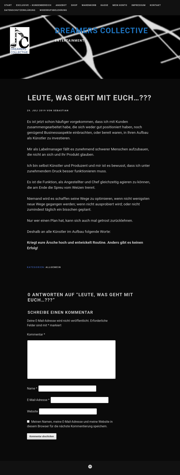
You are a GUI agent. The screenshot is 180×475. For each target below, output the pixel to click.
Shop (74, 5)
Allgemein (53, 267)
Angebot (61, 5)
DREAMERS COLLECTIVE (101, 30)
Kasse (104, 5)
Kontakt (155, 5)
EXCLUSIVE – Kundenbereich (33, 5)
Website (32, 411)
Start (8, 5)
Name (32, 388)
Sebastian (61, 110)
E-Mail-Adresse (38, 400)
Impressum (138, 5)
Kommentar (36, 334)
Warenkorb (89, 5)
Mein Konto (119, 5)
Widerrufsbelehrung (53, 10)
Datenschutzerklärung (19, 10)
